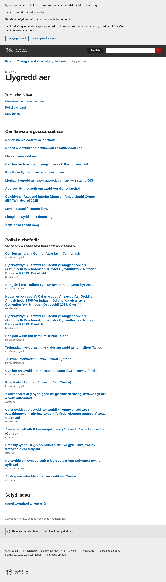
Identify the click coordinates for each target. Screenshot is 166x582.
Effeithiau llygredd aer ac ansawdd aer (34, 172)
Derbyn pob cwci (17, 38)
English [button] (95, 50)
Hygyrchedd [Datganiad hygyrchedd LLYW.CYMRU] (30, 550)
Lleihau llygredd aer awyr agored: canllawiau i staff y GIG (49, 180)
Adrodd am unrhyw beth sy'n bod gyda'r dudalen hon (35, 518)
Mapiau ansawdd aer (21, 156)
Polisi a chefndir (16, 107)
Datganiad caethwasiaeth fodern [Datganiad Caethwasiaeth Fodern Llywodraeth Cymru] (23, 554)
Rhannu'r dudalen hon (24, 531)
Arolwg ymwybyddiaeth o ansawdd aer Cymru (40, 476)
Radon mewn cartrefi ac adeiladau (31, 140)
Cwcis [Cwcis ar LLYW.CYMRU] (72, 550)
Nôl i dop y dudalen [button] (61, 531)
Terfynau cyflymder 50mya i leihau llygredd (38, 359)
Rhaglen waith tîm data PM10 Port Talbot (36, 336)
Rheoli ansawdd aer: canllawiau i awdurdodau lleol (44, 148)
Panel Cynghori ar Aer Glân (26, 503)
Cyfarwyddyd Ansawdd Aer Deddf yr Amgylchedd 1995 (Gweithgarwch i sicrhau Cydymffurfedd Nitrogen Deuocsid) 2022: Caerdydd (56, 413)
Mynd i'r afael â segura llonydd (29, 208)
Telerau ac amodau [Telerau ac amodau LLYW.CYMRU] (109, 550)
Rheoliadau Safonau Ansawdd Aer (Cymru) (38, 382)
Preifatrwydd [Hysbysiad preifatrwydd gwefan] (87, 550)
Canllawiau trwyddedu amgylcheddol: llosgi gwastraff (46, 164)
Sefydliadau (13, 113)
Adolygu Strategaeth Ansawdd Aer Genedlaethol (42, 188)
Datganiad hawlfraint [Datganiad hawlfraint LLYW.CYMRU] (53, 550)
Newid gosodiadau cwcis (46, 38)
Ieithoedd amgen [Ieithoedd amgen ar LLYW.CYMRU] (56, 554)
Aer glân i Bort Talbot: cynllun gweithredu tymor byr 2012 (49, 285)
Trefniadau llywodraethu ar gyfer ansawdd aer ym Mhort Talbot (53, 347)
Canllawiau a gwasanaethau (24, 101)
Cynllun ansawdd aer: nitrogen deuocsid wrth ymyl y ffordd (51, 370)
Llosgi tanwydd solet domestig (29, 217)
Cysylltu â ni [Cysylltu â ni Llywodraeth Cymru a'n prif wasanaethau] (12, 550)
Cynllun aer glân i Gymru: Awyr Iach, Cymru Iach (42, 253)
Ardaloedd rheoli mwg (22, 225)
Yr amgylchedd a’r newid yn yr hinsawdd (42, 61)
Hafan (8, 61)
